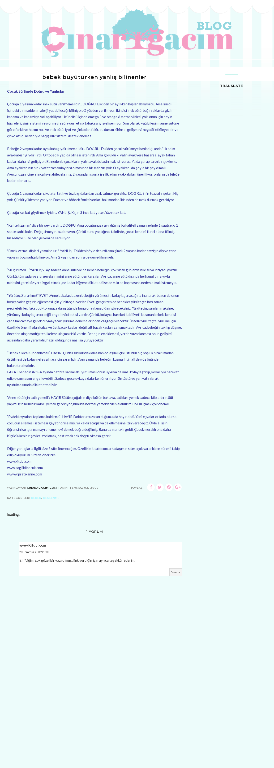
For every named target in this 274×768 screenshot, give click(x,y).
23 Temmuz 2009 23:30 (34, 552)
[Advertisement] (94, 733)
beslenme (51, 498)
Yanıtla (175, 572)
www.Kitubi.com (32, 545)
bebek (36, 498)
